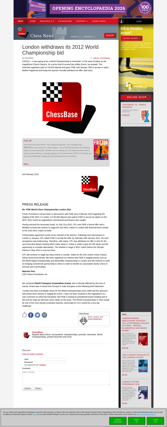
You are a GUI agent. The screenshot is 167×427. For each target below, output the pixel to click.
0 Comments (105, 58)
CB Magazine (65, 21)
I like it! (95, 58)
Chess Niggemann (95, 319)
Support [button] (82, 21)
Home (33, 21)
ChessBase (37, 332)
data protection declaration (146, 414)
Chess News (42, 35)
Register (43, 365)
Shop (20, 21)
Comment (26, 368)
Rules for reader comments (32, 354)
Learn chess (99, 21)
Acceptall (155, 421)
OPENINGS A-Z (47, 21)
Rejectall (136, 421)
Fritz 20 (27, 141)
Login (138, 21)
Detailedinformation (118, 421)
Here (34, 414)
